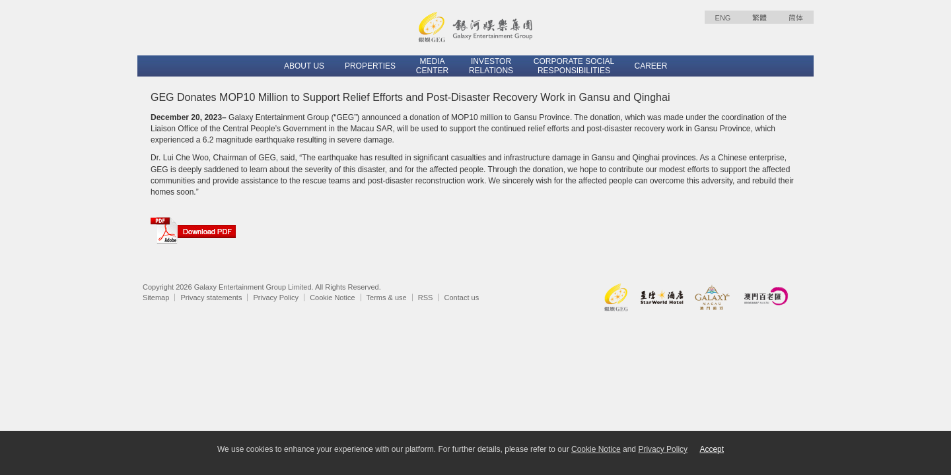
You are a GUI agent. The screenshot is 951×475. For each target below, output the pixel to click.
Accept (711, 449)
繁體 (759, 18)
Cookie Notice (332, 297)
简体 (796, 18)
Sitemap (156, 297)
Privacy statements (211, 297)
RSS (425, 297)
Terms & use (387, 297)
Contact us (461, 297)
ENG (723, 18)
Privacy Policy (276, 297)
